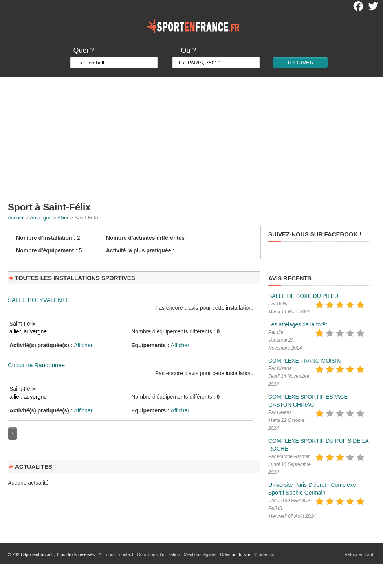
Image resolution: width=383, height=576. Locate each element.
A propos (106, 554)
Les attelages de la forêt (297, 324)
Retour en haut (359, 554)
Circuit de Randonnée (36, 365)
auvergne (35, 331)
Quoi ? (83, 50)
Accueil (16, 218)
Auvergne (41, 218)
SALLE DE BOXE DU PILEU (303, 296)
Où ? (188, 50)
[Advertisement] (192, 136)
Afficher (83, 345)
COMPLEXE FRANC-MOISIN (304, 360)
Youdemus (264, 554)
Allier (63, 218)
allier (15, 331)
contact (126, 554)
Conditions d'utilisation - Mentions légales (176, 554)
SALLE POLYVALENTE (39, 299)
